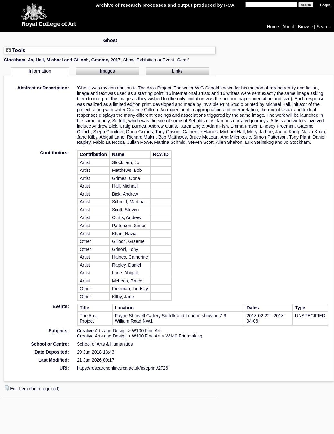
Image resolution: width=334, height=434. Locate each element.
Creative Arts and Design (102, 330)
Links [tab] (177, 71)
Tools (15, 50)
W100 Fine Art (146, 330)
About (288, 26)
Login (325, 5)
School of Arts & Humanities (105, 343)
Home (273, 26)
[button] (7, 388)
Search (324, 26)
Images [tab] (107, 71)
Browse (305, 26)
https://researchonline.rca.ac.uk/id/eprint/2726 (122, 368)
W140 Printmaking (184, 335)
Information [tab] (40, 71)
